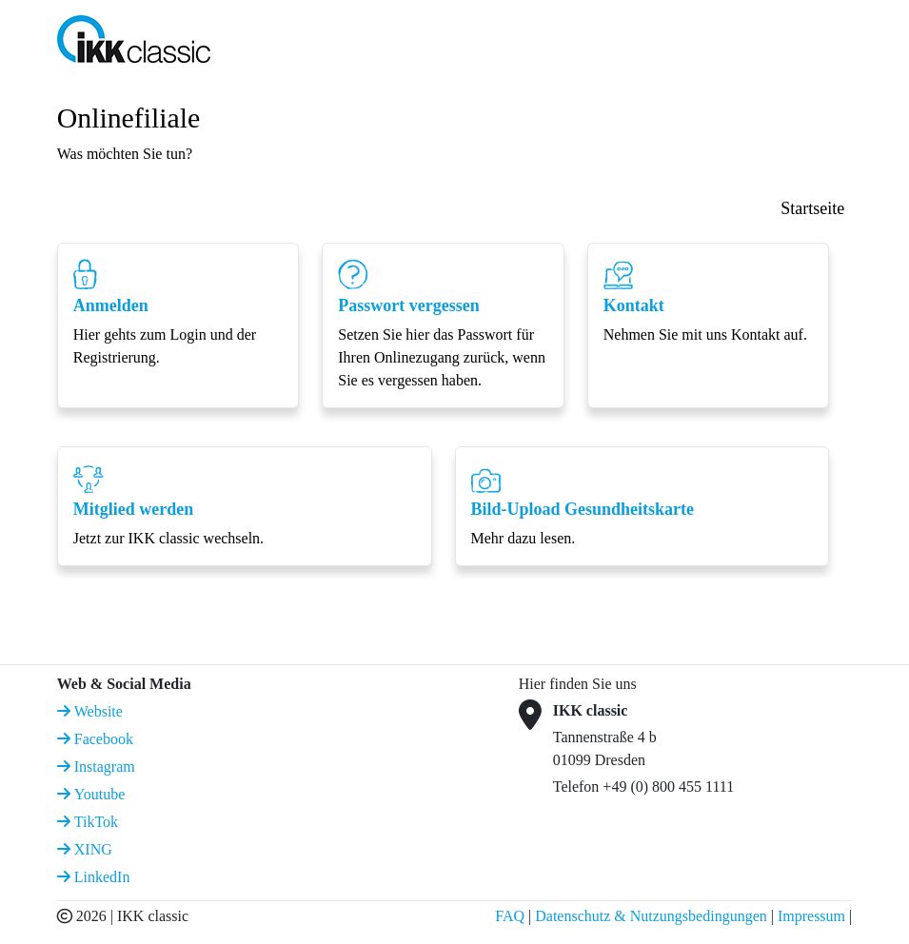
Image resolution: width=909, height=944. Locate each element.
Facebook (101, 739)
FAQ (509, 916)
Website (96, 711)
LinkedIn (100, 877)
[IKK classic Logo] (133, 38)
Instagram (102, 766)
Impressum (811, 916)
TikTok (94, 822)
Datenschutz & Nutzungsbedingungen (651, 916)
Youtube (98, 794)
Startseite (812, 208)
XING (91, 849)
